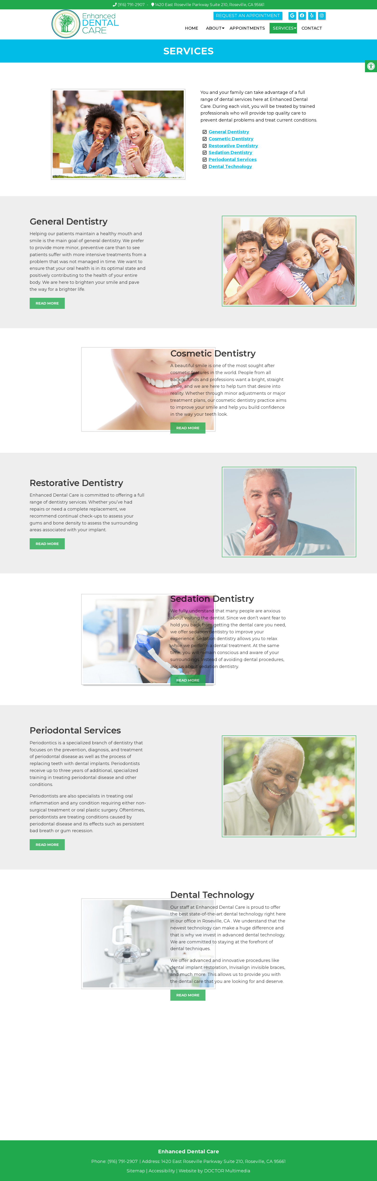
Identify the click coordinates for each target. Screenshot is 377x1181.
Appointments (247, 28)
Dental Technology (230, 166)
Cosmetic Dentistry (231, 139)
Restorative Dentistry (233, 146)
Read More (134, 428)
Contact (312, 28)
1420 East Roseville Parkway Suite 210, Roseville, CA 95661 (209, 4)
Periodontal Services (233, 159)
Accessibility (162, 1171)
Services (283, 28)
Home (191, 28)
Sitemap (136, 1171)
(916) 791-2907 (131, 4)
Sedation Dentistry (230, 152)
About (214, 28)
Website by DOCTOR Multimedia (214, 1171)
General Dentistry (229, 132)
